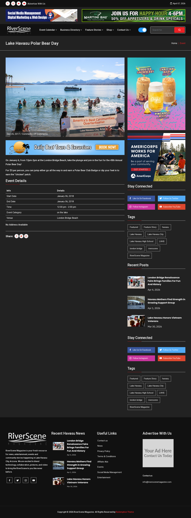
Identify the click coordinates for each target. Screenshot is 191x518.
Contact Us (124, 30)
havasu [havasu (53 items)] (165, 227)
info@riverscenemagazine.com (157, 482)
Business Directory (71, 30)
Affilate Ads (102, 461)
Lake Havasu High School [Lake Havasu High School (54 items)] (141, 241)
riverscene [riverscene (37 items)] (153, 248)
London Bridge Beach (67, 218)
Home (174, 43)
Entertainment (103, 477)
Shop (110, 30)
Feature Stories (94, 30)
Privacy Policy (103, 451)
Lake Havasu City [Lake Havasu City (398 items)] (155, 234)
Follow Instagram (140, 207)
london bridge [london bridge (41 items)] (136, 248)
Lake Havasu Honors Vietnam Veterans (79, 480)
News (100, 446)
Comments (35, 134)
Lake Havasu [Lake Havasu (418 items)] (136, 234)
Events (100, 467)
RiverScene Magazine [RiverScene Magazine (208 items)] (140, 255)
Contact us (102, 440)
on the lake (62, 212)
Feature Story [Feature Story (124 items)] (150, 227)
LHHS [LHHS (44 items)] (161, 241)
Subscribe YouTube (171, 207)
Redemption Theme (125, 512)
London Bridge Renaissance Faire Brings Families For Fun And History (164, 281)
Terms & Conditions (106, 456)
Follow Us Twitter (170, 198)
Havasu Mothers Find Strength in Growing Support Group (166, 301)
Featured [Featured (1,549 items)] (134, 227)
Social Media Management (109, 472)
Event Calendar (48, 30)
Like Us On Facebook (141, 198)
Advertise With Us (36, 3)
